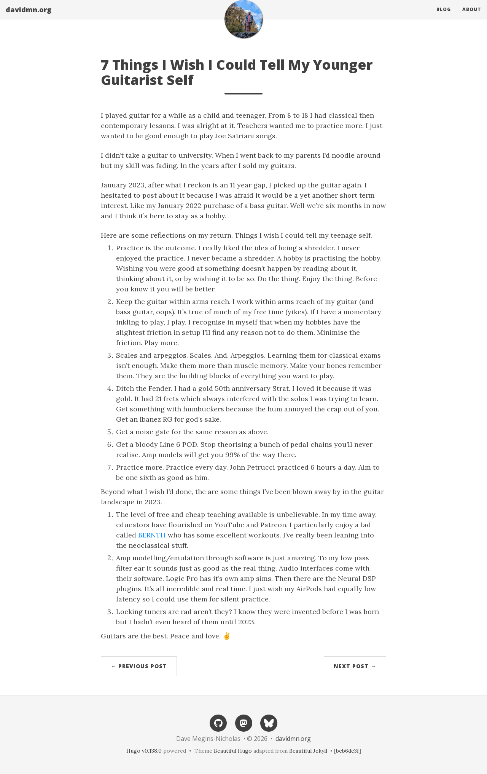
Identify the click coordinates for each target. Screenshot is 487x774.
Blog (443, 17)
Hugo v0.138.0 (144, 750)
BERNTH (152, 535)
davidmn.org (28, 17)
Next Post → (355, 666)
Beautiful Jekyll (308, 750)
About (471, 17)
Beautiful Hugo (233, 750)
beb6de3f (347, 750)
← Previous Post (139, 666)
